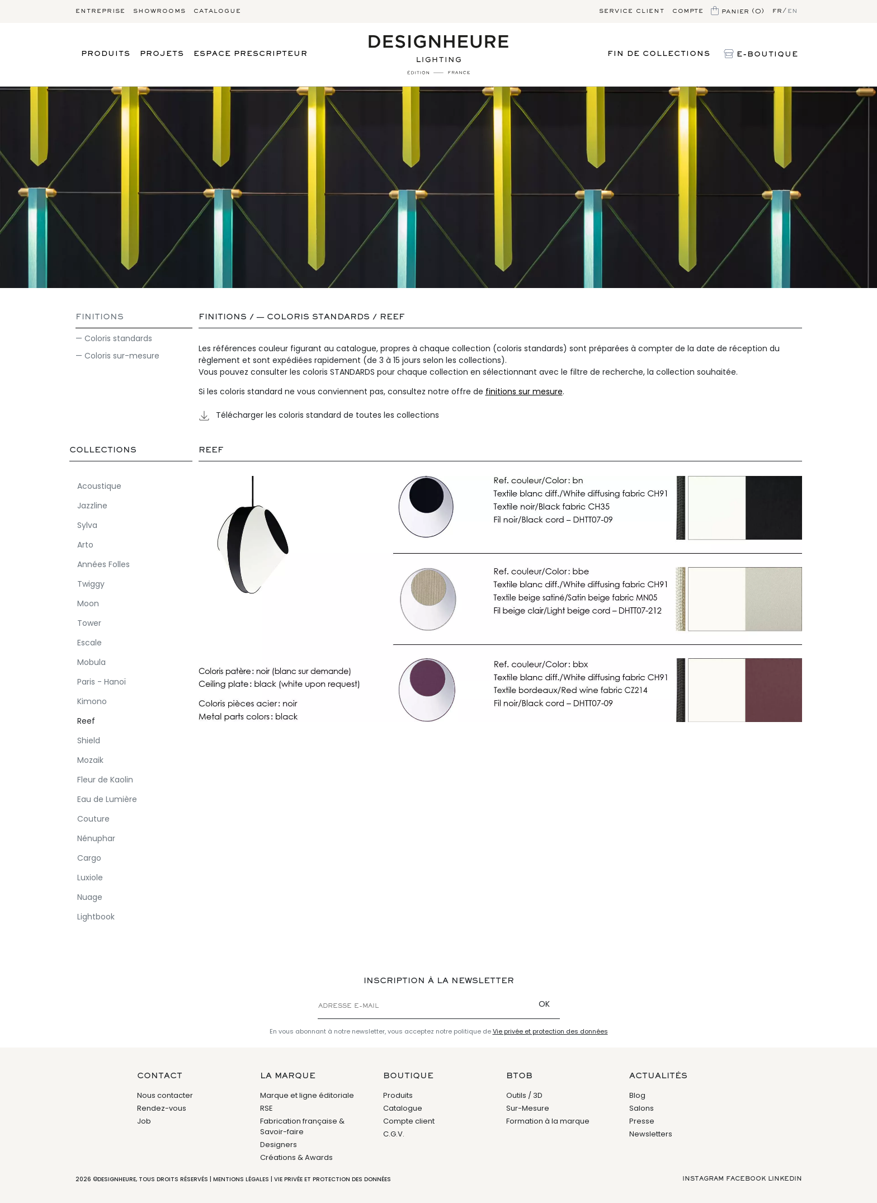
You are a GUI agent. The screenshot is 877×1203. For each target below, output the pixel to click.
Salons (641, 1108)
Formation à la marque (548, 1121)
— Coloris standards (114, 338)
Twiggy (91, 583)
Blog (637, 1095)
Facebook (746, 1179)
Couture (93, 818)
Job (144, 1121)
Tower (89, 622)
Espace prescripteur (251, 54)
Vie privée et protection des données (550, 1031)
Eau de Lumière (107, 798)
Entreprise (100, 11)
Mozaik (90, 759)
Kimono (92, 700)
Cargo (89, 857)
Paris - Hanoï (101, 681)
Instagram (703, 1179)
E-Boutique (761, 54)
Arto (85, 544)
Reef (392, 317)
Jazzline (92, 505)
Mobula (91, 661)
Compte (687, 11)
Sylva (87, 524)
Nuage (89, 896)
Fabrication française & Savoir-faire (302, 1127)
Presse (641, 1121)
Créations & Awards (296, 1157)
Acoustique (99, 485)
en (793, 11)
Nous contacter (165, 1095)
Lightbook (96, 916)
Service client (631, 11)
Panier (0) (738, 11)
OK (544, 1003)
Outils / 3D (524, 1095)
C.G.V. (393, 1134)
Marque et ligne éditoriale (307, 1095)
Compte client (409, 1121)
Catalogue (217, 11)
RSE (266, 1108)
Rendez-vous (161, 1108)
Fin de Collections (658, 54)
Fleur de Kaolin (105, 779)
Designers (278, 1144)
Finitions (100, 317)
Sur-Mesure (527, 1108)
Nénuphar (96, 837)
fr (777, 11)
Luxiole (90, 877)
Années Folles (103, 563)
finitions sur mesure (524, 391)
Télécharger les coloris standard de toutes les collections (319, 415)
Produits (105, 54)
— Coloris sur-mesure (117, 355)
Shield (88, 740)
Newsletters (650, 1134)
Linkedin (785, 1179)
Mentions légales (241, 1179)
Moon (88, 602)
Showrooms (159, 11)
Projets (162, 54)
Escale (89, 642)
